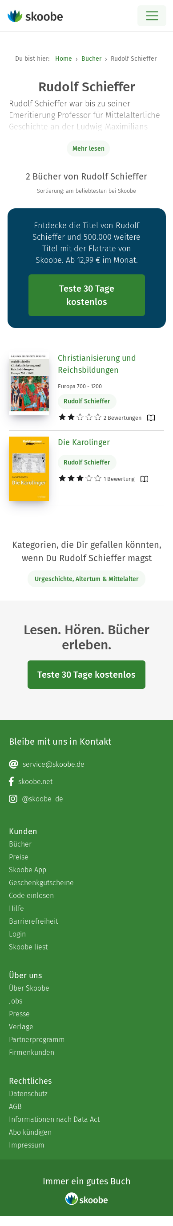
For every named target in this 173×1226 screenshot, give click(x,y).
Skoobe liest (28, 947)
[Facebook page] (86, 782)
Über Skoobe (29, 988)
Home (63, 58)
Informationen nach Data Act (54, 1119)
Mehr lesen (88, 148)
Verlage (21, 1027)
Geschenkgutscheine (41, 883)
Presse (19, 1014)
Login (17, 934)
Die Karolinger (84, 442)
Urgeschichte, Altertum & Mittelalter (87, 579)
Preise (18, 857)
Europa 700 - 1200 (80, 386)
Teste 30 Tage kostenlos (86, 295)
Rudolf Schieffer (87, 401)
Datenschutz (28, 1093)
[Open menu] (151, 15)
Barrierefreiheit (33, 921)
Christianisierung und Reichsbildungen (97, 364)
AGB (15, 1106)
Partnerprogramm (37, 1039)
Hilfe (16, 908)
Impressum (26, 1145)
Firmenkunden (31, 1052)
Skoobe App (27, 870)
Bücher (91, 58)
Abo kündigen (30, 1132)
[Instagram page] (86, 799)
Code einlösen (31, 895)
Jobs (15, 1001)
